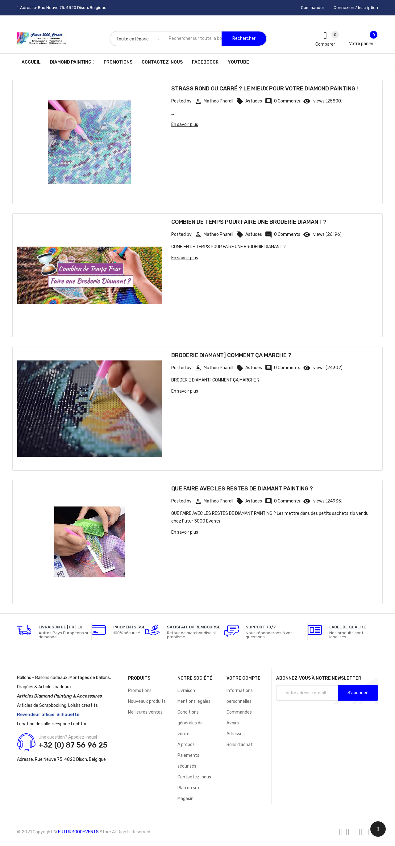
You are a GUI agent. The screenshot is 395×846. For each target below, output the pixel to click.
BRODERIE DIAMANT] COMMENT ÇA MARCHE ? (231, 355)
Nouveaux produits (147, 701)
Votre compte (243, 678)
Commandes (239, 712)
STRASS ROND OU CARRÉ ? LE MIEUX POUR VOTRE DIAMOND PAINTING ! (264, 88)
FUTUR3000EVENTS (78, 832)
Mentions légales (193, 701)
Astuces (249, 101)
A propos (186, 744)
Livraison (186, 690)
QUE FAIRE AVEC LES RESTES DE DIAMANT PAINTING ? (242, 488)
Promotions (140, 690)
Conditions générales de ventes (190, 723)
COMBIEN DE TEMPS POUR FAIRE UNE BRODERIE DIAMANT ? (248, 222)
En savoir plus (184, 124)
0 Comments (282, 101)
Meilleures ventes (145, 712)
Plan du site (189, 787)
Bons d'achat (240, 744)
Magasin (185, 798)
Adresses (236, 733)
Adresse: (25, 759)
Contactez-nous (194, 777)
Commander (312, 7)
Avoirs (233, 723)
